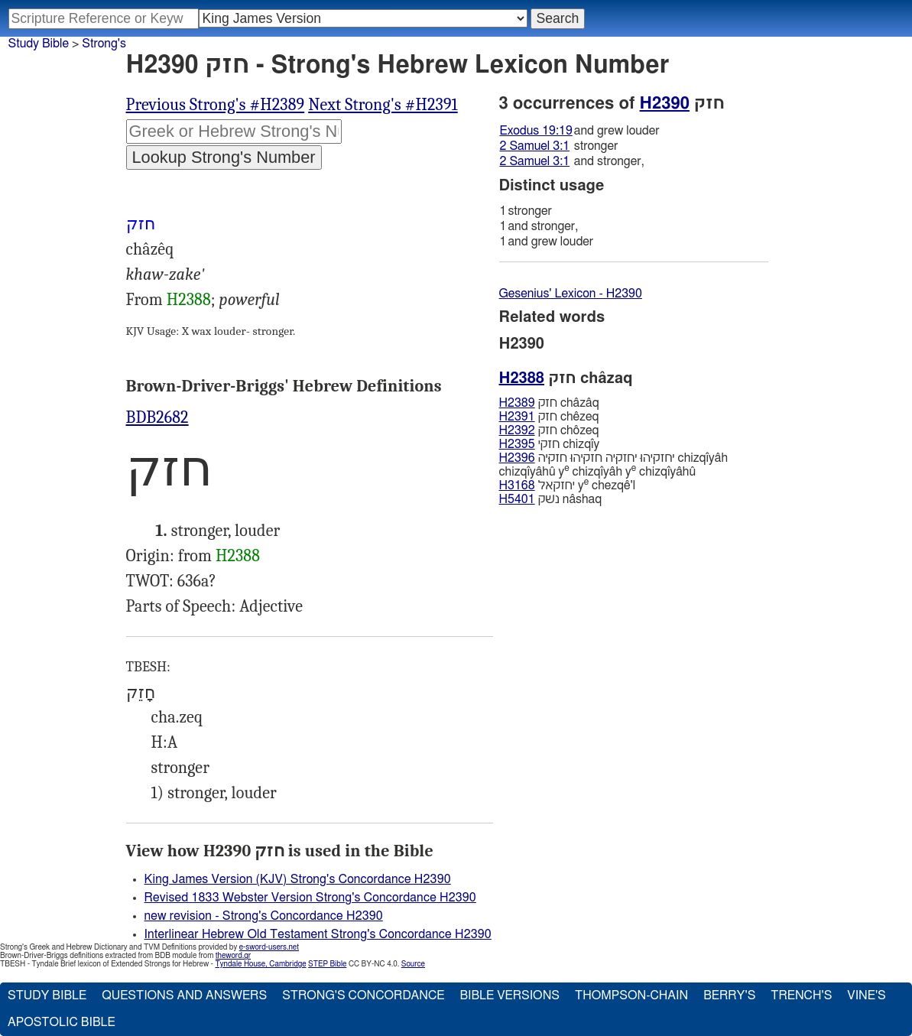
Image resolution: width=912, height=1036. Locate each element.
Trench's (801, 995)
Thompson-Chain (631, 995)
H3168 (517, 485)
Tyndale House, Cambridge (260, 964)
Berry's (729, 995)
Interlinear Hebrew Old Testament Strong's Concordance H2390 (318, 934)
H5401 (517, 499)
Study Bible (38, 43)
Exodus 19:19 (536, 131)
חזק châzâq (549, 403)
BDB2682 (157, 417)
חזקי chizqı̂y (549, 444)
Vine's (866, 995)
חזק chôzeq (549, 430)
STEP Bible (327, 964)
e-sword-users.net (269, 947)
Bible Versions (509, 995)
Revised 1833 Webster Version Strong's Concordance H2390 (310, 897)
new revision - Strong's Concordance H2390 (263, 916)
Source (413, 964)
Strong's (104, 43)
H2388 (189, 300)
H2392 (517, 430)
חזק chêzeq (549, 417)
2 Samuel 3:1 (535, 146)
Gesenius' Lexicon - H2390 (570, 293)
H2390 (665, 103)
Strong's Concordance (363, 995)
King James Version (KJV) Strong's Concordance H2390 (297, 879)
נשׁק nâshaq (550, 499)
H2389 (517, 403)
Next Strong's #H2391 (383, 105)
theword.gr (233, 956)
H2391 (517, 417)
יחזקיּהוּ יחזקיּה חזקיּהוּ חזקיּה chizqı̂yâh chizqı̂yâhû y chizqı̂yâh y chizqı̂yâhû (613, 465)
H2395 (517, 444)
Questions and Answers (184, 995)
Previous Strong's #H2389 (215, 105)
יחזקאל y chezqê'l (567, 485)
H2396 (517, 458)
